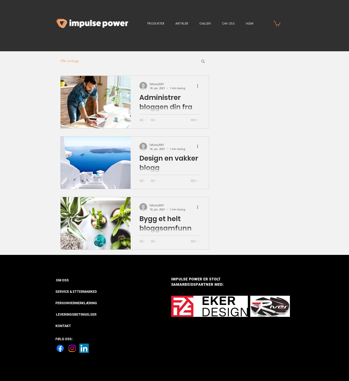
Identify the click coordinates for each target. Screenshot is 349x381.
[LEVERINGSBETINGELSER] (77, 315)
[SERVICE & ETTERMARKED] (76, 292)
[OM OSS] (72, 280)
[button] (156, 23)
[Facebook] (60, 348)
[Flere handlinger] (199, 86)
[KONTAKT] (63, 326)
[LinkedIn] (84, 348)
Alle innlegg (69, 61)
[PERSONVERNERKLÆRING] (76, 303)
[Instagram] (72, 348)
